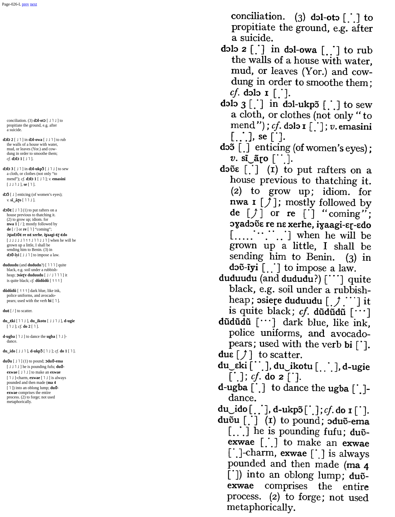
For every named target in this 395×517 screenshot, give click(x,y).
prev (25, 4)
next (33, 4)
